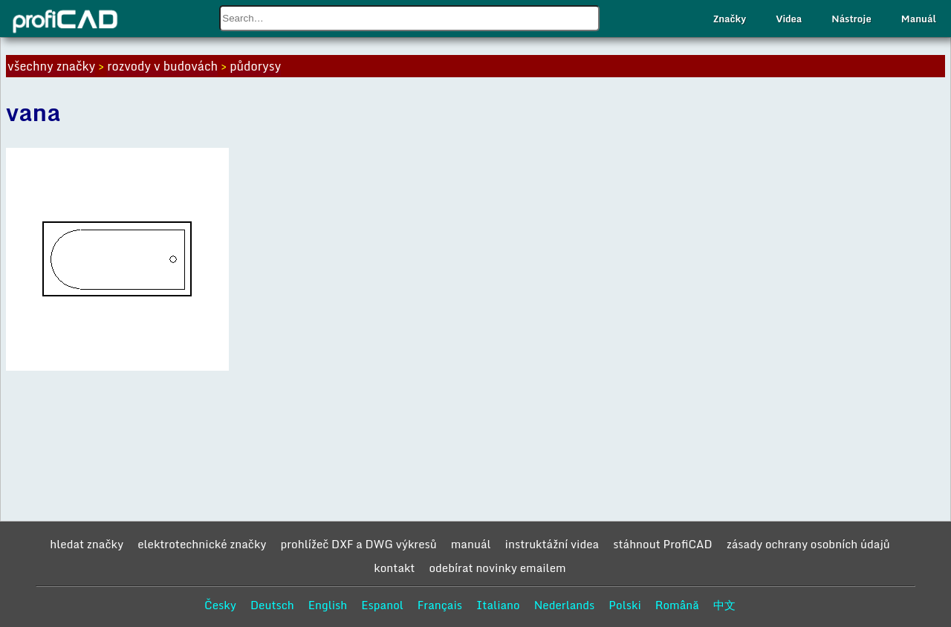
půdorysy (255, 66)
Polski (624, 605)
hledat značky (86, 544)
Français (440, 605)
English (328, 605)
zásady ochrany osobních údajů (808, 544)
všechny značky (51, 66)
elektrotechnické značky (201, 544)
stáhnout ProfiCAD (663, 544)
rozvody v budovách (162, 66)
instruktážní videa (552, 544)
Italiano (498, 605)
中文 (724, 605)
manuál (471, 544)
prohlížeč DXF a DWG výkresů (359, 544)
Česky (220, 605)
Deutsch (272, 605)
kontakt (394, 567)
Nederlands (564, 605)
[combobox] (409, 18)
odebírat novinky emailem (497, 567)
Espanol (382, 605)
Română (677, 605)
